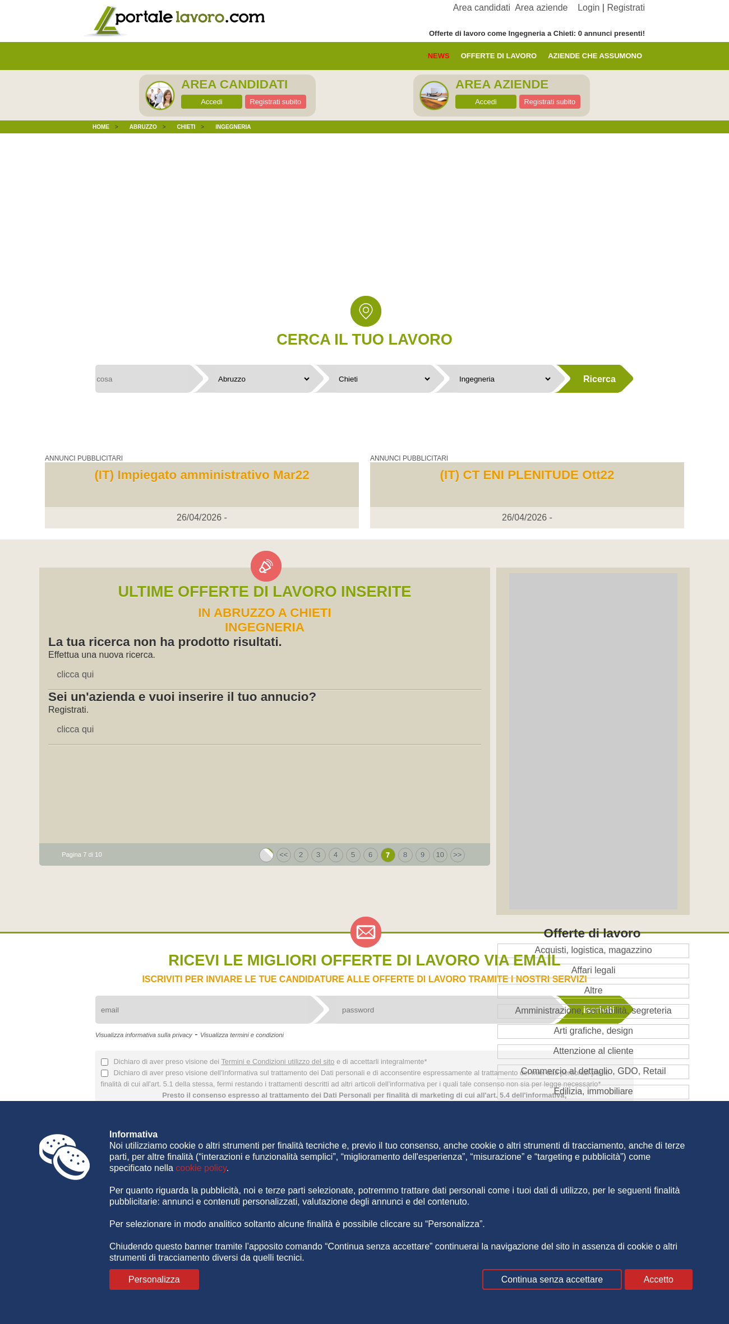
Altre (593, 990)
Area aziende (541, 7)
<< (283, 855)
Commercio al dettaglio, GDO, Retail (593, 1071)
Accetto (658, 1279)
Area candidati (481, 7)
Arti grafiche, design (593, 1030)
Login (588, 7)
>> (457, 855)
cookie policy (201, 1168)
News (439, 56)
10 (440, 855)
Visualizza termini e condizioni (242, 1035)
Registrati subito (275, 101)
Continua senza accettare (552, 1279)
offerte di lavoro (499, 56)
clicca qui (75, 674)
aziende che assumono (595, 56)
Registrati (626, 7)
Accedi (211, 101)
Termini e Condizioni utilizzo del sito (277, 1061)
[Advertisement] (364, 223)
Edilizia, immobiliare (593, 1091)
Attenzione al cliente (593, 1051)
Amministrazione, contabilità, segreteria (593, 1010)
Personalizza (154, 1279)
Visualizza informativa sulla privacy (143, 1035)
